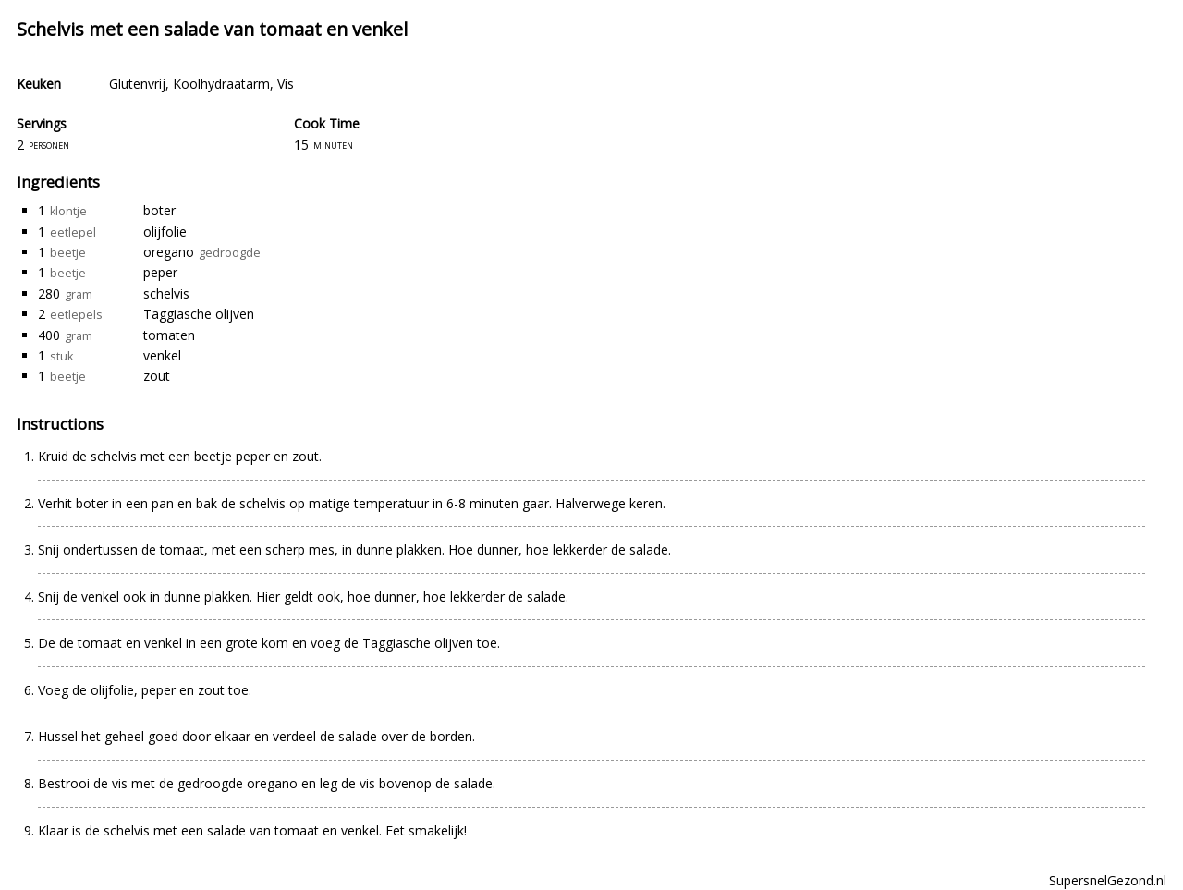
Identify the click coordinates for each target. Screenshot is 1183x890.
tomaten (169, 335)
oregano (168, 252)
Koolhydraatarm (221, 83)
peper (160, 272)
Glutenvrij (137, 83)
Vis (285, 83)
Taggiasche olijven (198, 314)
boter (159, 210)
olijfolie (165, 231)
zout (156, 375)
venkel (162, 355)
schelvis (166, 293)
